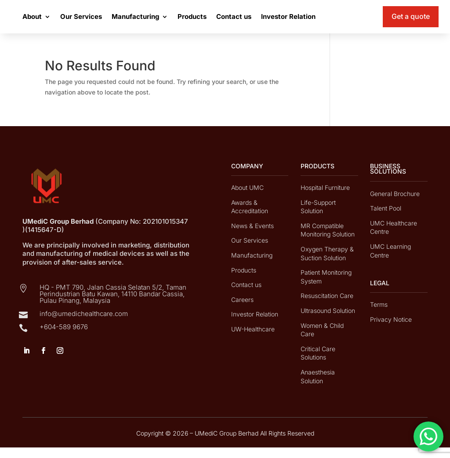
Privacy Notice (391, 330)
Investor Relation (332, 22)
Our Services (125, 22)
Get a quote (411, 21)
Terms (379, 315)
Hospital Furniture (325, 198)
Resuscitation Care (327, 306)
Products (235, 22)
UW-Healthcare (253, 339)
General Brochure (395, 204)
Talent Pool (385, 218)
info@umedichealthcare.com (84, 324)
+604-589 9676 (64, 337)
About (76, 22)
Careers (242, 310)
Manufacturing (179, 22)
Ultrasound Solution (328, 321)
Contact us (277, 22)
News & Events (252, 236)
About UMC (247, 198)
